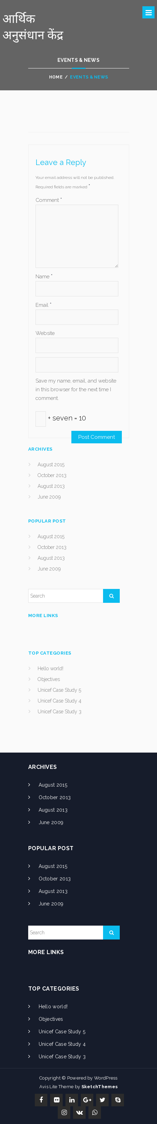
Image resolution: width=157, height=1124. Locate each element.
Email (44, 305)
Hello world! (50, 668)
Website (45, 333)
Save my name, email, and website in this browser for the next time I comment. (76, 389)
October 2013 (52, 475)
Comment (49, 200)
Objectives (49, 679)
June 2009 (49, 497)
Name (44, 276)
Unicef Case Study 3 (59, 711)
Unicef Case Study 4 (59, 701)
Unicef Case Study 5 (59, 690)
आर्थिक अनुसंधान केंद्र (32, 26)
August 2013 (51, 486)
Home (56, 77)
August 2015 (51, 464)
